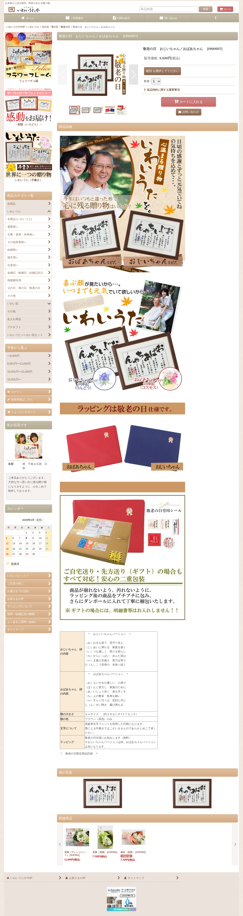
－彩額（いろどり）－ (28, 124)
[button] (215, 18)
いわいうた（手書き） (28, 180)
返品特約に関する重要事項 (162, 89)
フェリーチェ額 (28, 81)
